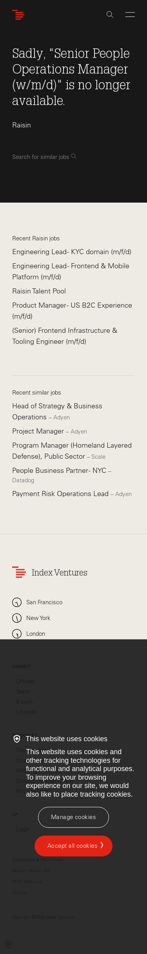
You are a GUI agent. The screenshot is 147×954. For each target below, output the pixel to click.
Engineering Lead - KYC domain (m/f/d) (71, 251)
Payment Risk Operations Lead (61, 493)
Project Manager (39, 431)
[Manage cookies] (73, 817)
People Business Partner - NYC (60, 470)
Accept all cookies (72, 845)
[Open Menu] (130, 14)
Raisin (21, 125)
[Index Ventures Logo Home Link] (20, 14)
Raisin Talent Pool (39, 291)
